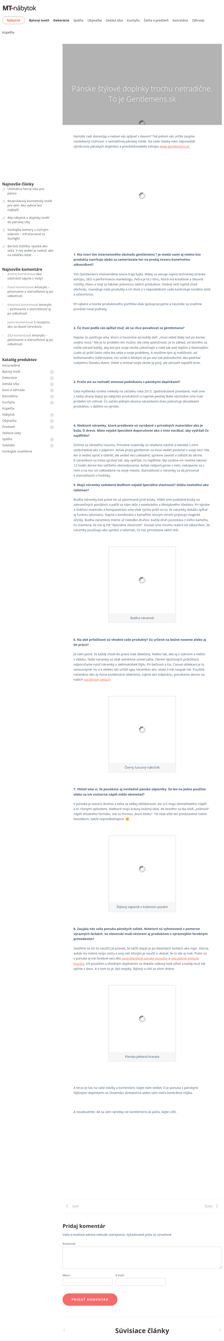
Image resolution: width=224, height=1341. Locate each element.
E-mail (120, 1275)
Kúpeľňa (8, 32)
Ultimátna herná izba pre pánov (25, 191)
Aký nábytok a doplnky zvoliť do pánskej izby (28, 219)
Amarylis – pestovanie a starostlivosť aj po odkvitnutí (30, 291)
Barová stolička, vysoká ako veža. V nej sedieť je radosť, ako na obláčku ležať (30, 250)
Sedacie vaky (11, 433)
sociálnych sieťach (97, 679)
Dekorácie (9, 378)
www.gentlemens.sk (174, 146)
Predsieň (8, 427)
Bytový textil (11, 371)
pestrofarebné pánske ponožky (145, 958)
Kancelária (180, 20)
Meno (66, 1275)
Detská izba (114, 20)
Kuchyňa (133, 20)
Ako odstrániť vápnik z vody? (25, 276)
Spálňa (79, 20)
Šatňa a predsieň (156, 20)
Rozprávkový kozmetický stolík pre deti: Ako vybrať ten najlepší (29, 205)
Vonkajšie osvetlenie (17, 451)
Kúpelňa (8, 408)
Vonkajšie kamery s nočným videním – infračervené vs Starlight (27, 234)
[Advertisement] (142, 1168)
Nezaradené (11, 365)
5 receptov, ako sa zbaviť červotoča (28, 324)
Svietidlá (8, 445)
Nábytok (8, 414)
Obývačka (95, 20)
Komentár (69, 1244)
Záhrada (198, 20)
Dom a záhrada (13, 390)
